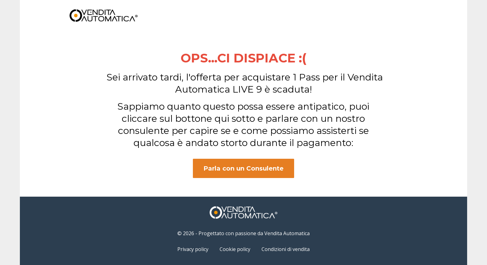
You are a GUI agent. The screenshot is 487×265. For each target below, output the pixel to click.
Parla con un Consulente (243, 168)
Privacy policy (192, 249)
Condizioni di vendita (286, 249)
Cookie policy (235, 249)
